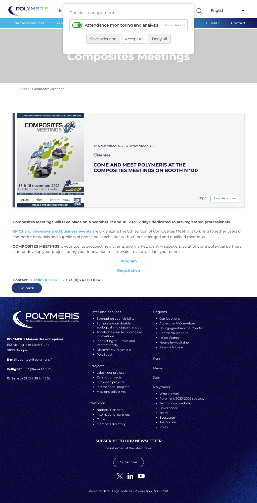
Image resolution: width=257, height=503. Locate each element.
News (158, 365)
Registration (128, 267)
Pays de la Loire (224, 195)
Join (156, 374)
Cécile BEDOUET (46, 276)
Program (128, 258)
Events (24, 85)
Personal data (99, 488)
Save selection (103, 38)
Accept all (134, 38)
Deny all (159, 38)
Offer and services (28, 23)
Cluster (212, 23)
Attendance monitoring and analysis (121, 25)
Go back (26, 285)
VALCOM (161, 488)
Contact (238, 23)
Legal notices (122, 488)
